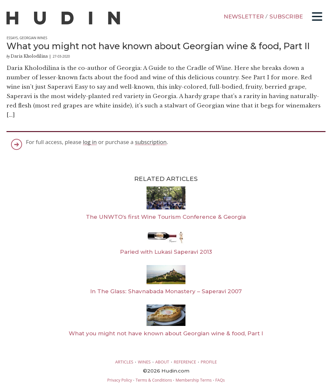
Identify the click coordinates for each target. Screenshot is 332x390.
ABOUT (162, 362)
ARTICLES (124, 362)
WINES (144, 362)
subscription (151, 142)
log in (90, 142)
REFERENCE (185, 362)
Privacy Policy (119, 380)
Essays (12, 38)
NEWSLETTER (244, 16)
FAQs (220, 380)
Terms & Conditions (154, 380)
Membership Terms (193, 380)
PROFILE (209, 362)
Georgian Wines (33, 38)
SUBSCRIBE (286, 16)
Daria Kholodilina (29, 56)
